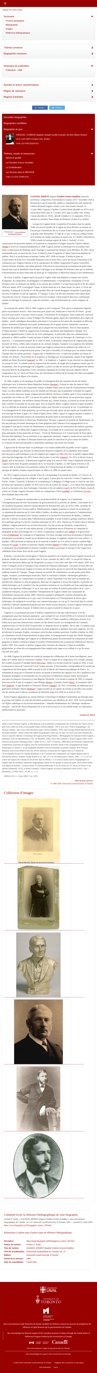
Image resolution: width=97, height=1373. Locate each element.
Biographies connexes (15, 53)
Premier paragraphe (15, 21)
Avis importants (45, 1367)
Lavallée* (66, 491)
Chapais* (53, 685)
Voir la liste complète (17, 177)
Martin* (56, 544)
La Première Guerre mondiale (19, 163)
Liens (56, 1367)
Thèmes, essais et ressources (19, 153)
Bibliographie (12, 25)
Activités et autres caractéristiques (21, 85)
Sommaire (9, 16)
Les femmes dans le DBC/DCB (20, 172)
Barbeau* (31, 689)
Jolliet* (72, 531)
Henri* (5, 460)
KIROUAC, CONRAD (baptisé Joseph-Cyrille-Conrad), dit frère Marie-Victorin (51, 135)
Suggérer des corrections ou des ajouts (69, 1363)
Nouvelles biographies (15, 117)
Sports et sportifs (13, 158)
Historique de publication (16, 66)
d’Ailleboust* (13, 535)
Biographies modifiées (15, 123)
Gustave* (64, 457)
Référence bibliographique (18, 33)
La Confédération (14, 167)
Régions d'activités (13, 97)
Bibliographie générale (84, 780)
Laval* (15, 544)
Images (9, 29)
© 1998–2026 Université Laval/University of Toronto (72, 783)
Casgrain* (31, 360)
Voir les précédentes (27, 143)
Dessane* (54, 384)
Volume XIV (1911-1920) (12, 10)
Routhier (41, 663)
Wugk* (6, 246)
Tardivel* (10, 685)
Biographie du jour (13, 129)
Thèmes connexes (13, 47)
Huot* (72, 682)
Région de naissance (14, 91)
